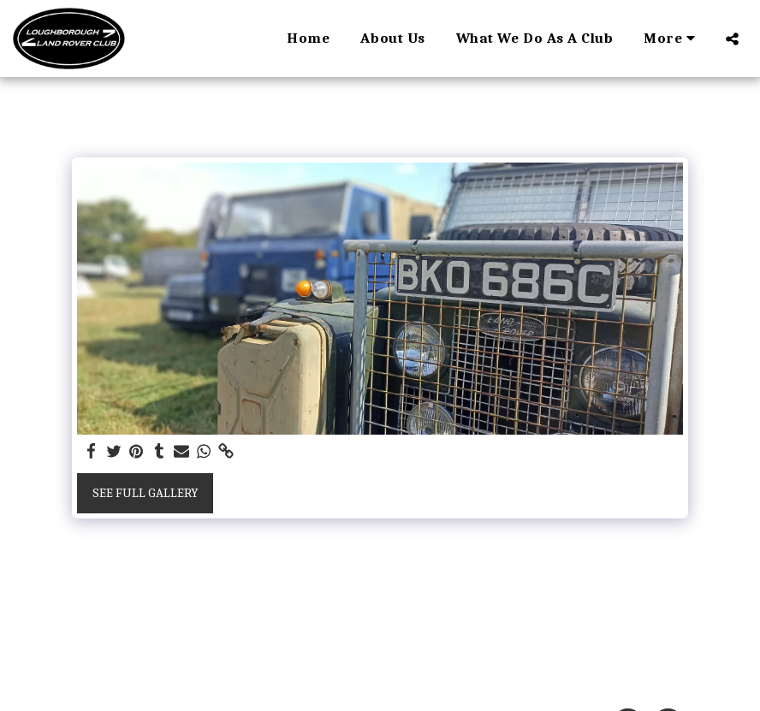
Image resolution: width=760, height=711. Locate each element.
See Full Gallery (145, 493)
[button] (732, 38)
